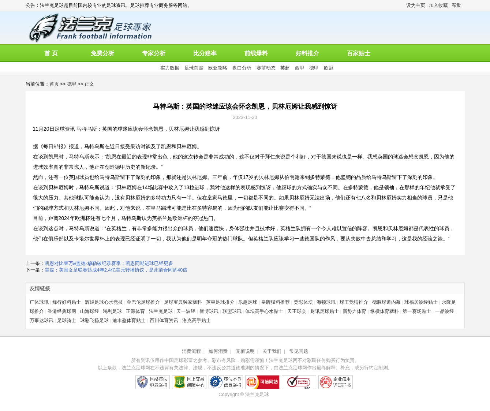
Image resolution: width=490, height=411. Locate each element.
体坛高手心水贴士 (264, 311)
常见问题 (298, 351)
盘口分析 (241, 68)
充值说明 (245, 351)
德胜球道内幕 (386, 302)
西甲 (299, 68)
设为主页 (415, 5)
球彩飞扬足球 (94, 320)
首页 (54, 84)
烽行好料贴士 (66, 302)
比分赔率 (205, 53)
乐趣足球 (247, 302)
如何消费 (218, 351)
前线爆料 (256, 53)
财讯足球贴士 (324, 311)
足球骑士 (66, 320)
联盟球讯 (232, 311)
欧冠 (328, 68)
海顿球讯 (326, 302)
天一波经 (185, 311)
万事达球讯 (41, 320)
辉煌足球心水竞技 (104, 302)
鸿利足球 (112, 311)
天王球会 (296, 311)
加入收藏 (438, 5)
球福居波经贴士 (421, 302)
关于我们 (271, 351)
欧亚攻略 (217, 68)
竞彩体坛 (303, 302)
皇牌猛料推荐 (275, 302)
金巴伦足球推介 (143, 302)
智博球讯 (208, 311)
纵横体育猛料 (384, 311)
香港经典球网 (62, 311)
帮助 (456, 5)
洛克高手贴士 (196, 320)
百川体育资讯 (164, 320)
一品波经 (444, 311)
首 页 (50, 53)
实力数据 (169, 68)
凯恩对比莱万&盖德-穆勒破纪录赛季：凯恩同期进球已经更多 (109, 263)
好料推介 (307, 53)
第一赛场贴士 (417, 311)
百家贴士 (358, 53)
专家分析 (153, 53)
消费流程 (191, 351)
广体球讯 (39, 302)
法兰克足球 (161, 311)
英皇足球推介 (220, 302)
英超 (285, 68)
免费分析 (102, 53)
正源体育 (135, 311)
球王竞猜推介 (354, 302)
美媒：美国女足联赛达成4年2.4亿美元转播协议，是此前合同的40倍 (116, 270)
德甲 (314, 68)
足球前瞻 (193, 68)
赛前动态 (266, 68)
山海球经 (89, 311)
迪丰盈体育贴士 (129, 320)
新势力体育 (354, 311)
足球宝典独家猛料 (183, 302)
